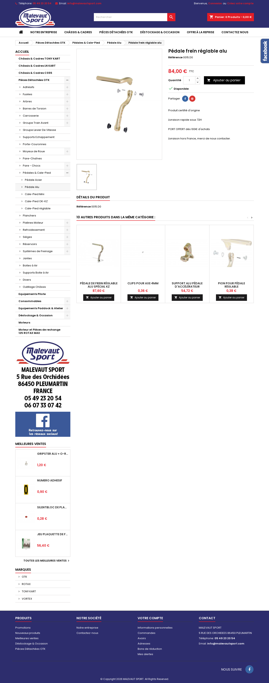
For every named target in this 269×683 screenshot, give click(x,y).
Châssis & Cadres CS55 (35, 73)
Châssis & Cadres (78, 32)
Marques (23, 569)
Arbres (27, 101)
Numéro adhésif (49, 480)
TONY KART (28, 591)
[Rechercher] (134, 17)
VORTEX (26, 599)
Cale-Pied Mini (34, 194)
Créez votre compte (240, 3)
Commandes (146, 633)
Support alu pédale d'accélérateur (187, 285)
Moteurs (24, 322)
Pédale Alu (32, 187)
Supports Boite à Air (36, 273)
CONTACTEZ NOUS (234, 32)
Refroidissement (34, 230)
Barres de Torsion (34, 108)
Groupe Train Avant (35, 123)
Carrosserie (31, 116)
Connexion (215, 3)
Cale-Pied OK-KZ (36, 201)
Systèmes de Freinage (38, 251)
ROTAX (26, 584)
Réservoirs (30, 244)
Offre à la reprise (200, 32)
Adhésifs (28, 87)
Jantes (27, 258)
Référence (175, 57)
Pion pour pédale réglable (231, 285)
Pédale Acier (33, 180)
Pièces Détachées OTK (116, 32)
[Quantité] (189, 80)
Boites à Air (30, 265)
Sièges (27, 237)
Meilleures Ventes (30, 443)
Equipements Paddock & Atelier (41, 308)
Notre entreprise (43, 32)
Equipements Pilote (32, 294)
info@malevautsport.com (84, 3)
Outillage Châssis (34, 287)
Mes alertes (145, 654)
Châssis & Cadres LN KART (37, 66)
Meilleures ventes (27, 638)
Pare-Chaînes (32, 158)
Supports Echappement (38, 137)
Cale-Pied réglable (38, 208)
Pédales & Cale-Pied (37, 173)
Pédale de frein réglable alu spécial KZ (98, 285)
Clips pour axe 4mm (142, 283)
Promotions (23, 628)
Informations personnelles (155, 628)
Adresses (144, 643)
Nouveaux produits (27, 633)
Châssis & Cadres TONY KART (39, 59)
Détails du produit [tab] (93, 197)
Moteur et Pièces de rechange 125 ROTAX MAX (39, 331)
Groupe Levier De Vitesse (39, 130)
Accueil (22, 51)
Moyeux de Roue (34, 151)
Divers (27, 280)
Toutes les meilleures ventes (46, 561)
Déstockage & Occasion (159, 32)
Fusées (27, 94)
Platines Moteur (33, 223)
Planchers (29, 215)
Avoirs (142, 638)
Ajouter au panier (224, 80)
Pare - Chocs (31, 166)
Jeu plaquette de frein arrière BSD (53, 534)
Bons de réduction (150, 649)
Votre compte (150, 618)
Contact (207, 618)
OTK (24, 577)
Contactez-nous (87, 633)
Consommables (30, 301)
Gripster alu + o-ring (53, 453)
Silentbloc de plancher (53, 507)
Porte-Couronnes (34, 144)
